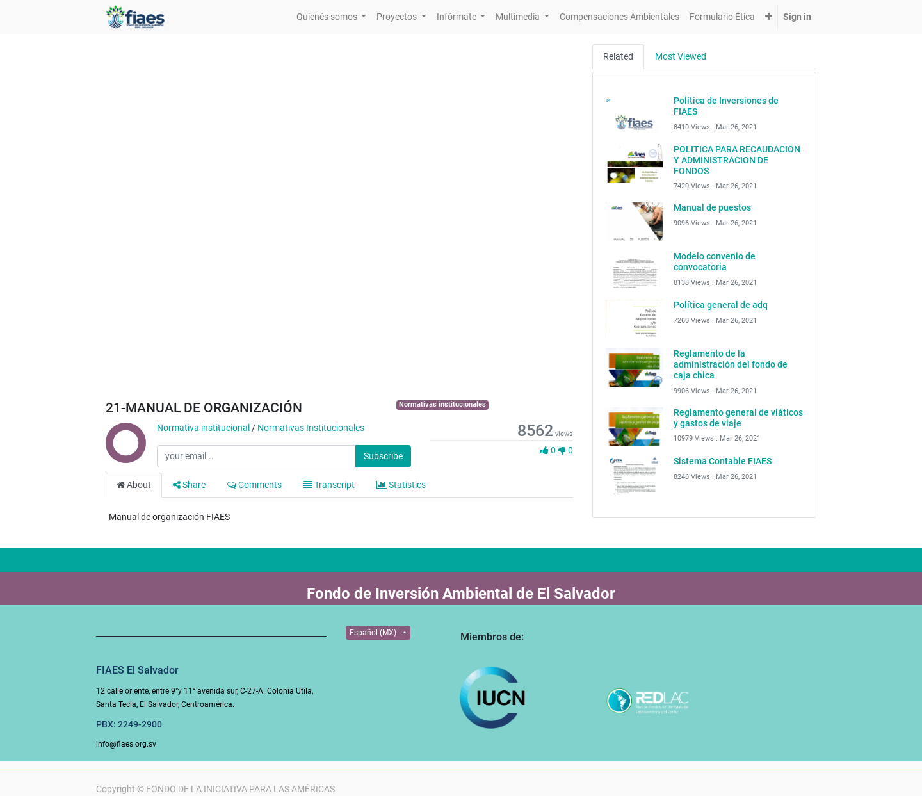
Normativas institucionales (442, 404)
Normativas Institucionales (310, 428)
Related (618, 56)
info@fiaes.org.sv (126, 744)
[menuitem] (619, 17)
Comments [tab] (254, 485)
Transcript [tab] (329, 485)
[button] (768, 17)
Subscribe (383, 456)
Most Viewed (680, 56)
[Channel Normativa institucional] (125, 456)
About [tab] (134, 485)
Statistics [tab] (401, 485)
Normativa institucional (203, 428)
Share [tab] (189, 485)
